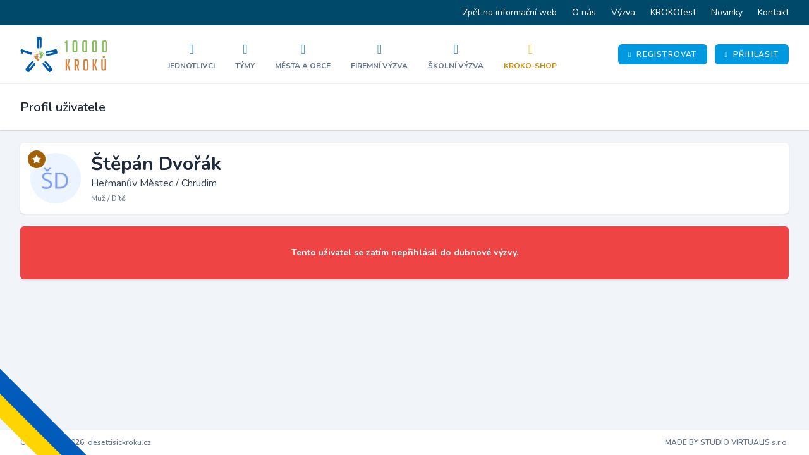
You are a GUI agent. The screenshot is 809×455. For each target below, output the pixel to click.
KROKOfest (673, 12)
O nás (584, 12)
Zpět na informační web (510, 12)
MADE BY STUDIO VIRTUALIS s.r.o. (727, 442)
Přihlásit (752, 54)
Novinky (727, 12)
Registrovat (662, 54)
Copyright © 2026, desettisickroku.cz (85, 442)
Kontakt (773, 12)
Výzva (623, 12)
